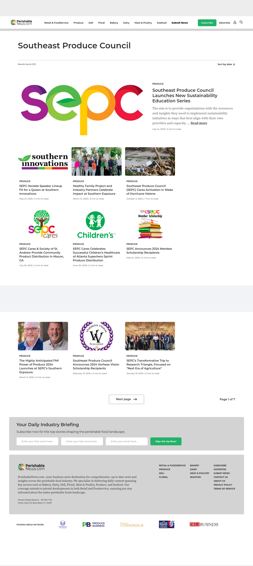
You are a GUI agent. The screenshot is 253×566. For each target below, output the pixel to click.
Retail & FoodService (56, 22)
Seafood (161, 22)
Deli (91, 22)
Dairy (126, 22)
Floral (101, 22)
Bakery (114, 22)
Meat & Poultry (143, 22)
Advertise (224, 22)
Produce (78, 22)
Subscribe (207, 22)
